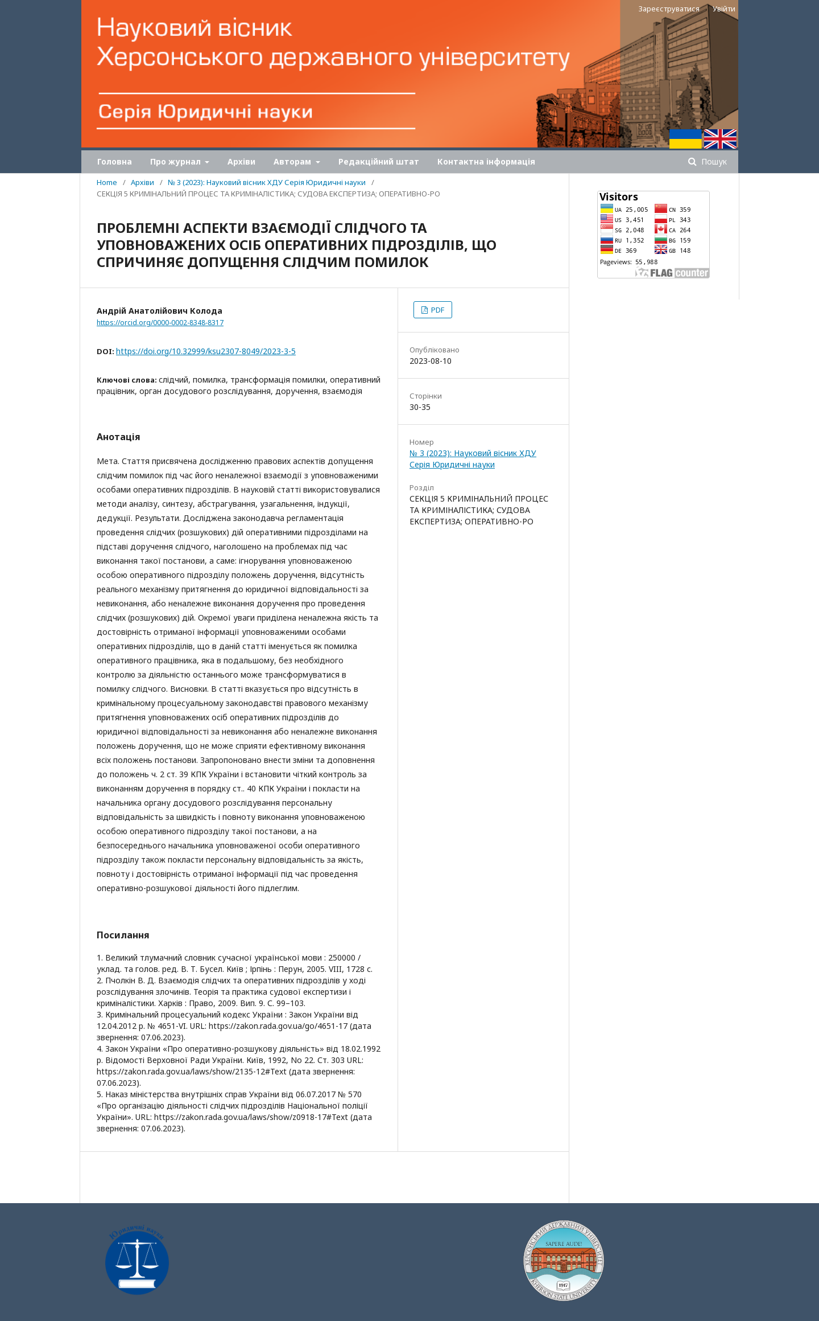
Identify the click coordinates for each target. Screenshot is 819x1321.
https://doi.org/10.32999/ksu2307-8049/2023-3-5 (206, 351)
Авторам (293, 161)
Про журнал (176, 161)
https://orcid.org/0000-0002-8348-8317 (160, 322)
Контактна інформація (486, 161)
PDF (436, 310)
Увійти (724, 8)
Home (107, 182)
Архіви (241, 161)
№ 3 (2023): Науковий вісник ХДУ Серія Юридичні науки (267, 182)
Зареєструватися (669, 8)
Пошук (713, 161)
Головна (114, 161)
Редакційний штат (378, 161)
